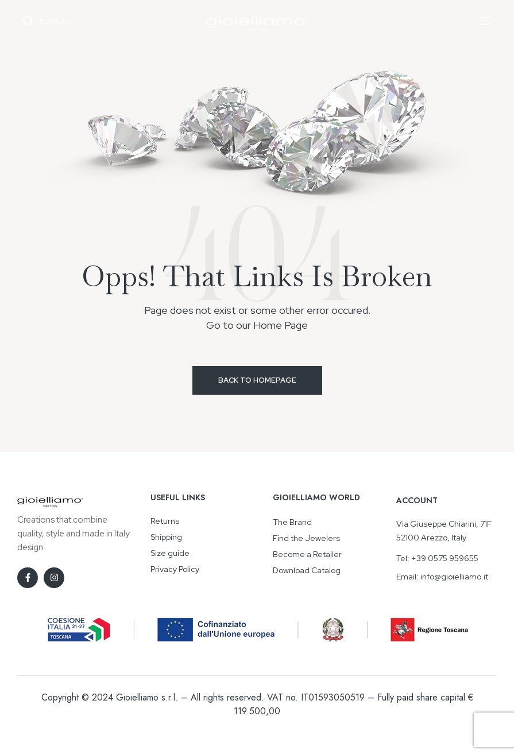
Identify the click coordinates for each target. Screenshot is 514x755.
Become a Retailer (307, 554)
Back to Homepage (257, 380)
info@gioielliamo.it (454, 576)
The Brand (292, 522)
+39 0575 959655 (444, 558)
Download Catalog (307, 570)
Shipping (166, 537)
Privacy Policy (174, 569)
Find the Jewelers (306, 538)
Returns (164, 521)
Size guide (170, 553)
